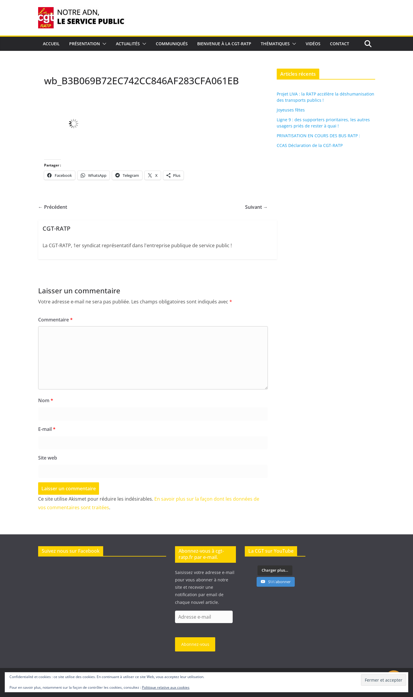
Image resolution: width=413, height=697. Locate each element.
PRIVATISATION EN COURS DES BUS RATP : (318, 135)
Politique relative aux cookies (166, 687)
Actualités (128, 43)
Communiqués (172, 43)
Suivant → (256, 207)
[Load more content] (274, 570)
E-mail (47, 429)
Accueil (51, 43)
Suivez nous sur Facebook (71, 551)
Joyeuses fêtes (291, 110)
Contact (339, 43)
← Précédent (52, 207)
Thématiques (275, 43)
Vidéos (313, 43)
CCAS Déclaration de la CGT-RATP (310, 145)
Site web (47, 458)
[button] (103, 44)
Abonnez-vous (195, 644)
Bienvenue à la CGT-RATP (224, 43)
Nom (45, 400)
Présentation (84, 43)
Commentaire (55, 319)
